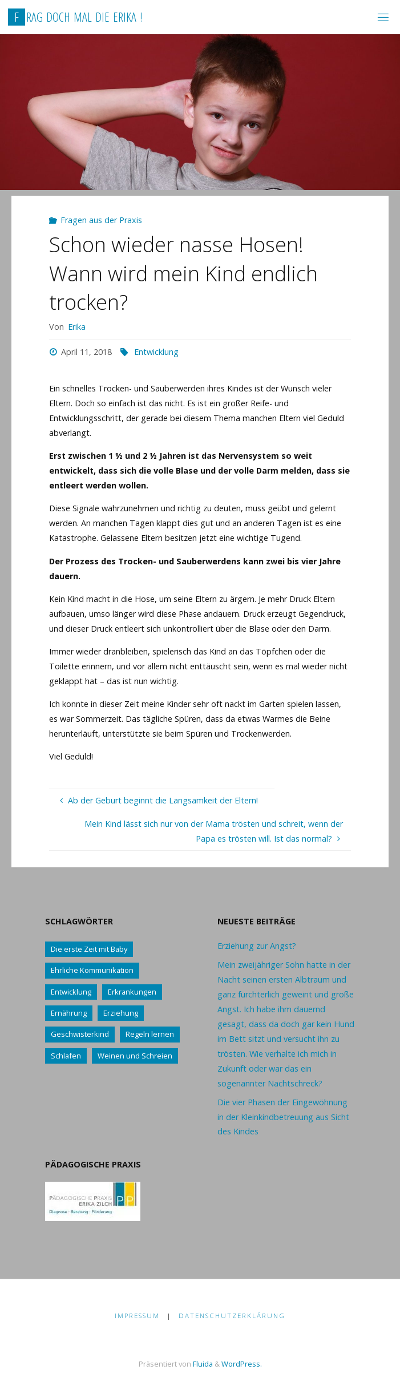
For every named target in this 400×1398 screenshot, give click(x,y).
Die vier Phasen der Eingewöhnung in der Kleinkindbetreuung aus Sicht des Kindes (283, 1117)
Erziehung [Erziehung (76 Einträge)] (120, 1013)
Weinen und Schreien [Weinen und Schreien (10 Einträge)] (135, 1055)
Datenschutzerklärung (232, 1315)
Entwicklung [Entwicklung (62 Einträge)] (71, 992)
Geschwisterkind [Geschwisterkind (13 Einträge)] (80, 1034)
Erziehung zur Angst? (256, 945)
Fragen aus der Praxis (101, 220)
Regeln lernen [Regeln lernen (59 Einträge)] (150, 1034)
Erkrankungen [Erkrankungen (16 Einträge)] (132, 992)
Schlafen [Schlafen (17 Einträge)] (66, 1055)
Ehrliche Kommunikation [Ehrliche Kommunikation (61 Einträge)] (92, 970)
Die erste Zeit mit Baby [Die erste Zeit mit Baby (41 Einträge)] (89, 949)
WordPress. (241, 1364)
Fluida (202, 1364)
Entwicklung (156, 351)
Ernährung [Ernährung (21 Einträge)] (69, 1013)
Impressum (137, 1315)
